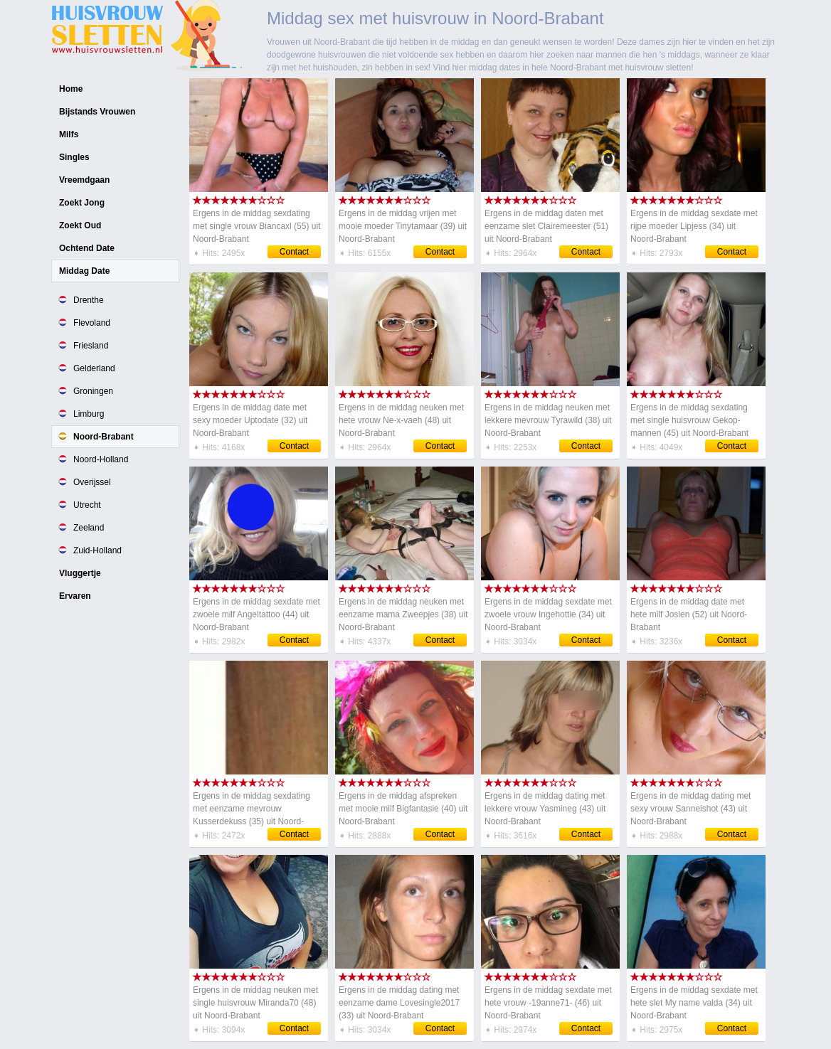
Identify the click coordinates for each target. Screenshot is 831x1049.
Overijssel (92, 482)
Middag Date (84, 271)
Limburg (88, 414)
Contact (294, 252)
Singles (74, 157)
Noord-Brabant (103, 437)
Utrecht (87, 505)
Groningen (93, 391)
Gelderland (94, 368)
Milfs (68, 134)
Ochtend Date (87, 248)
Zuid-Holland (97, 550)
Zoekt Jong (82, 203)
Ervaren (75, 596)
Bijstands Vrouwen (97, 112)
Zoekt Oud (80, 225)
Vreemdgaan (84, 180)
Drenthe (88, 300)
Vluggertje (80, 573)
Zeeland (88, 528)
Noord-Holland (100, 459)
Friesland (90, 346)
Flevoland (91, 323)
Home (71, 89)
